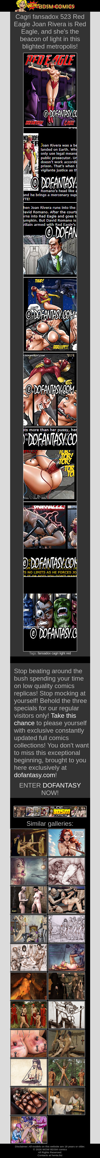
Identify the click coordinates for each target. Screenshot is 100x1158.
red (68, 653)
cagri (55, 653)
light (62, 653)
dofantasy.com (34, 775)
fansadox (44, 653)
